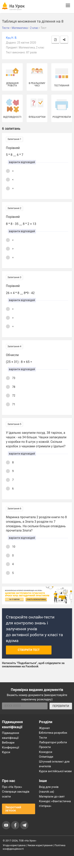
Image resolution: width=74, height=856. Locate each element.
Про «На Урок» (12, 787)
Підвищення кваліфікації (10, 735)
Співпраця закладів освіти (15, 794)
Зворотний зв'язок (13, 808)
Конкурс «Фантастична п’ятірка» (55, 803)
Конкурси (45, 752)
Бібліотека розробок (53, 732)
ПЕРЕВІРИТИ (60, 706)
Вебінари (8, 742)
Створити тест (29, 649)
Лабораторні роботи (53, 742)
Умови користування (40, 845)
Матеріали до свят (52, 796)
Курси (6, 752)
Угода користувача (14, 845)
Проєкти (45, 747)
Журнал (44, 728)
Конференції (10, 747)
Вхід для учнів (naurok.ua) (49, 789)
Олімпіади (46, 756)
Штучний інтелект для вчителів (54, 764)
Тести (43, 737)
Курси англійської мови (55, 771)
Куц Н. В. (11, 37)
